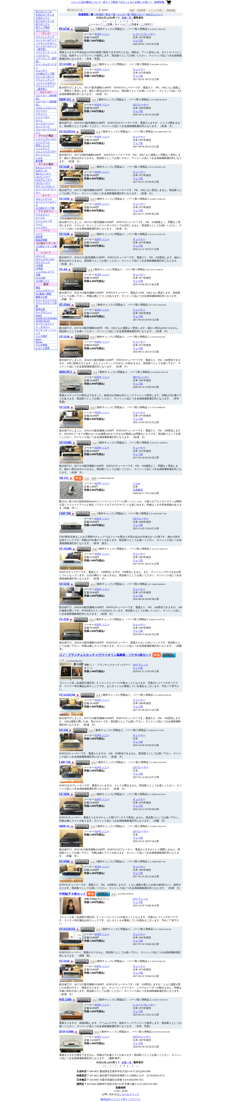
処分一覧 (111, 14)
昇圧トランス (43, 145)
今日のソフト (43, 18)
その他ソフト (43, 281)
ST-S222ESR (67, 694)
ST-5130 (64, 336)
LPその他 (40, 278)
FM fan (39, 342)
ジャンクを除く (156, 10)
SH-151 (63, 477)
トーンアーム (43, 142)
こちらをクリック (129, 1094)
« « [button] (104, 21)
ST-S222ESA (67, 131)
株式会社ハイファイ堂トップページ (121, 1099)
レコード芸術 (43, 348)
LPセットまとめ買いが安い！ (136, 2)
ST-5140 (64, 166)
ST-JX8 (64, 619)
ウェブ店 (138, 40)
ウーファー (41, 111)
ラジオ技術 (41, 345)
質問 (94, 478)
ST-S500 (64, 861)
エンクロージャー (45, 123)
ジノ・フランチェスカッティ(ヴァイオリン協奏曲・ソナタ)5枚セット (105, 655)
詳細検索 (141, 10)
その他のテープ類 (45, 208)
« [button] (110, 21)
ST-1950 (64, 794)
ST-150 (63, 730)
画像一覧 (127, 17)
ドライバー (41, 114)
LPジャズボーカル (45, 259)
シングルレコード (45, 271)
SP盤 (38, 275)
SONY (102, 34)
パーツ (39, 233)
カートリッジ (43, 154)
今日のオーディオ (45, 15)
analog (39, 315)
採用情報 (159, 2)
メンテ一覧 (123, 14)
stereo (38, 339)
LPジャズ (40, 256)
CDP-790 (65, 513)
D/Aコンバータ (43, 167)
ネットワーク (43, 126)
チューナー (41, 70)
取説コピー (138, 14)
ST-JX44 (64, 304)
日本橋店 (138, 490)
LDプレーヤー (43, 177)
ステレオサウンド (45, 290)
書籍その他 (41, 297)
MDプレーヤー (43, 174)
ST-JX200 (65, 548)
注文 (92, 29)
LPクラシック (43, 262)
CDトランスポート (45, 186)
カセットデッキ (44, 199)
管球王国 (40, 309)
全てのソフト (43, 24)
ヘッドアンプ (43, 148)
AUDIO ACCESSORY (46, 318)
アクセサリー (43, 214)
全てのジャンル (44, 11)
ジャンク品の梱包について (86, 2)
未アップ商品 (110, 2)
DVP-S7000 (66, 1031)
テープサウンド (44, 312)
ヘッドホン (41, 227)
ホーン (39, 120)
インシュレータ (44, 221)
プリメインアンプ (45, 37)
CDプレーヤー (43, 183)
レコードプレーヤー (46, 139)
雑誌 (38, 287)
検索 (132, 10)
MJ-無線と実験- (44, 294)
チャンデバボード (45, 77)
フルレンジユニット (46, 107)
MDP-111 (65, 99)
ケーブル (40, 218)
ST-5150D (65, 64)
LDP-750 (64, 762)
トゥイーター (43, 117)
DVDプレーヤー (44, 180)
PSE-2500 (65, 999)
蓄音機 (39, 161)
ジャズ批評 (41, 336)
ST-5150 (64, 198)
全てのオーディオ (45, 21)
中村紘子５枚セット (72, 893)
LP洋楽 (39, 265)
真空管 (39, 237)
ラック (39, 224)
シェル (39, 158)
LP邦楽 (39, 268)
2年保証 (99, 14)
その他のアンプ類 (45, 73)
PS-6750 (64, 28)
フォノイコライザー (46, 151)
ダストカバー (43, 30)
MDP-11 (64, 826)
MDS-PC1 (65, 371)
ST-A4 (63, 269)
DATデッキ (41, 170)
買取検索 (171, 10)
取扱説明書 (41, 240)
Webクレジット (154, 14)
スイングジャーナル (46, 300)
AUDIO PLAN (43, 321)
